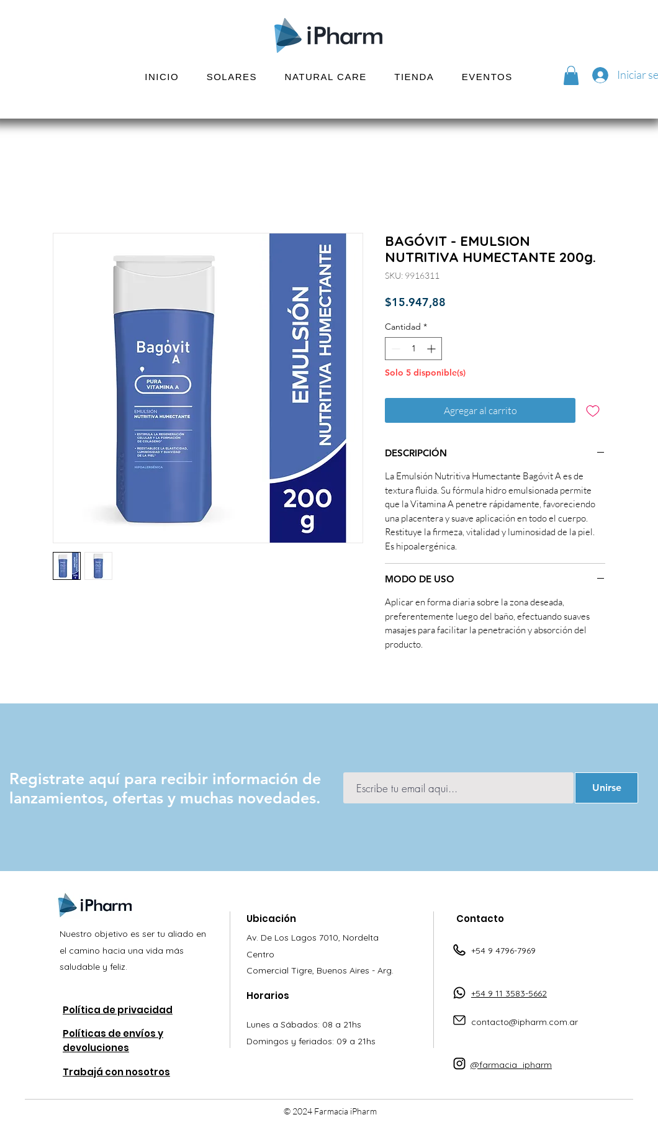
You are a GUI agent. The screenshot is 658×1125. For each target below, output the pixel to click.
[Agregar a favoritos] (592, 410)
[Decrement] (394, 348)
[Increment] (432, 348)
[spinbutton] (413, 348)
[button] (231, 76)
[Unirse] (606, 787)
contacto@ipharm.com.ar (524, 1022)
